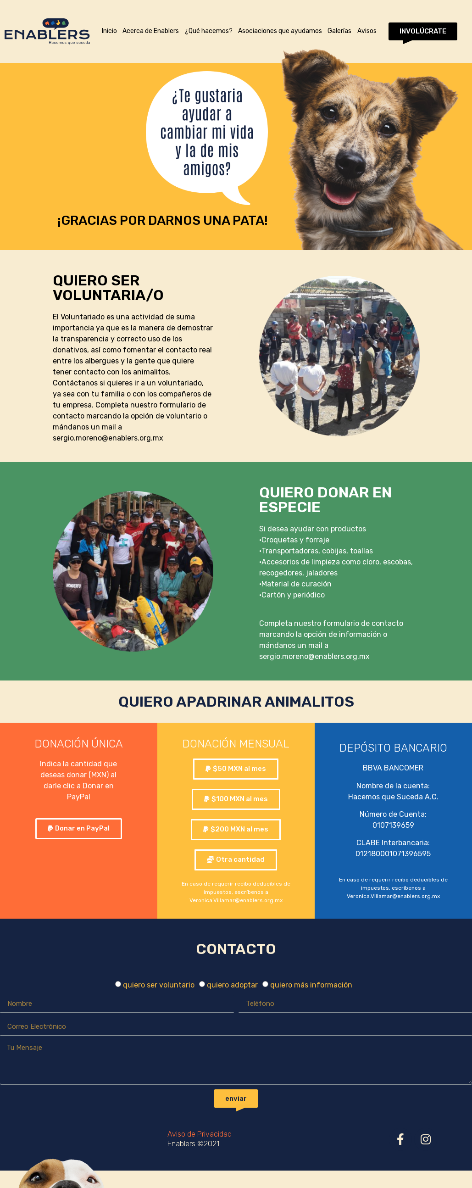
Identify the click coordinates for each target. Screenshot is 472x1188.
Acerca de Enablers (150, 31)
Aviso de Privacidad (199, 1134)
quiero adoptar (232, 985)
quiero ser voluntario (158, 985)
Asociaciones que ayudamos (280, 31)
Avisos (367, 31)
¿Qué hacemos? (209, 31)
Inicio (109, 31)
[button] (423, 31)
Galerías (339, 31)
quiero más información (311, 985)
